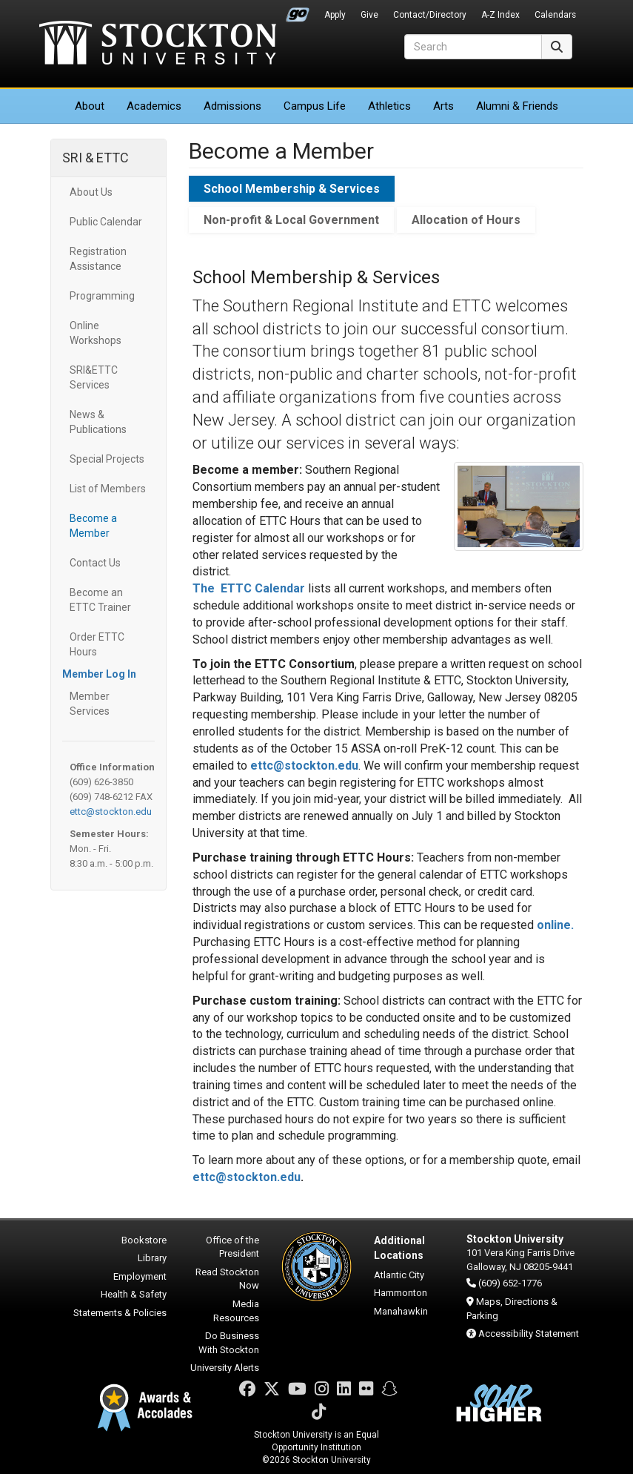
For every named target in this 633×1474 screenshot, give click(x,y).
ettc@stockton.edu (111, 811)
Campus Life (315, 106)
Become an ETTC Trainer (100, 599)
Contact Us (95, 563)
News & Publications (98, 422)
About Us (91, 192)
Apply (335, 15)
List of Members (108, 489)
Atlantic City (399, 1274)
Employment (140, 1276)
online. (555, 925)
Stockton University (157, 44)
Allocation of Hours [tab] (466, 220)
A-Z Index (500, 15)
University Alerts (224, 1367)
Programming (102, 296)
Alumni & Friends (517, 106)
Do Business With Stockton (228, 1342)
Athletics (389, 106)
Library (152, 1257)
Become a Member (93, 525)
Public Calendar (106, 222)
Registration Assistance (98, 258)
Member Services (90, 703)
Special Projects (107, 459)
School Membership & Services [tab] (292, 189)
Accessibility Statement (528, 1333)
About (89, 106)
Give (369, 15)
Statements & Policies (120, 1312)
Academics (154, 106)
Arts (443, 106)
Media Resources (236, 1310)
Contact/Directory (429, 15)
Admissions (232, 106)
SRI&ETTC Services (94, 377)
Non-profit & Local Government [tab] (291, 220)
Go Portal (297, 11)
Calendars (555, 15)
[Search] (473, 46)
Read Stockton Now (227, 1279)
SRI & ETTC (95, 157)
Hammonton (400, 1292)
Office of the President (232, 1247)
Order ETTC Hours (97, 644)
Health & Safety (134, 1294)
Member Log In (99, 674)
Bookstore (144, 1240)
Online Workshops (95, 333)
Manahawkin (401, 1311)
